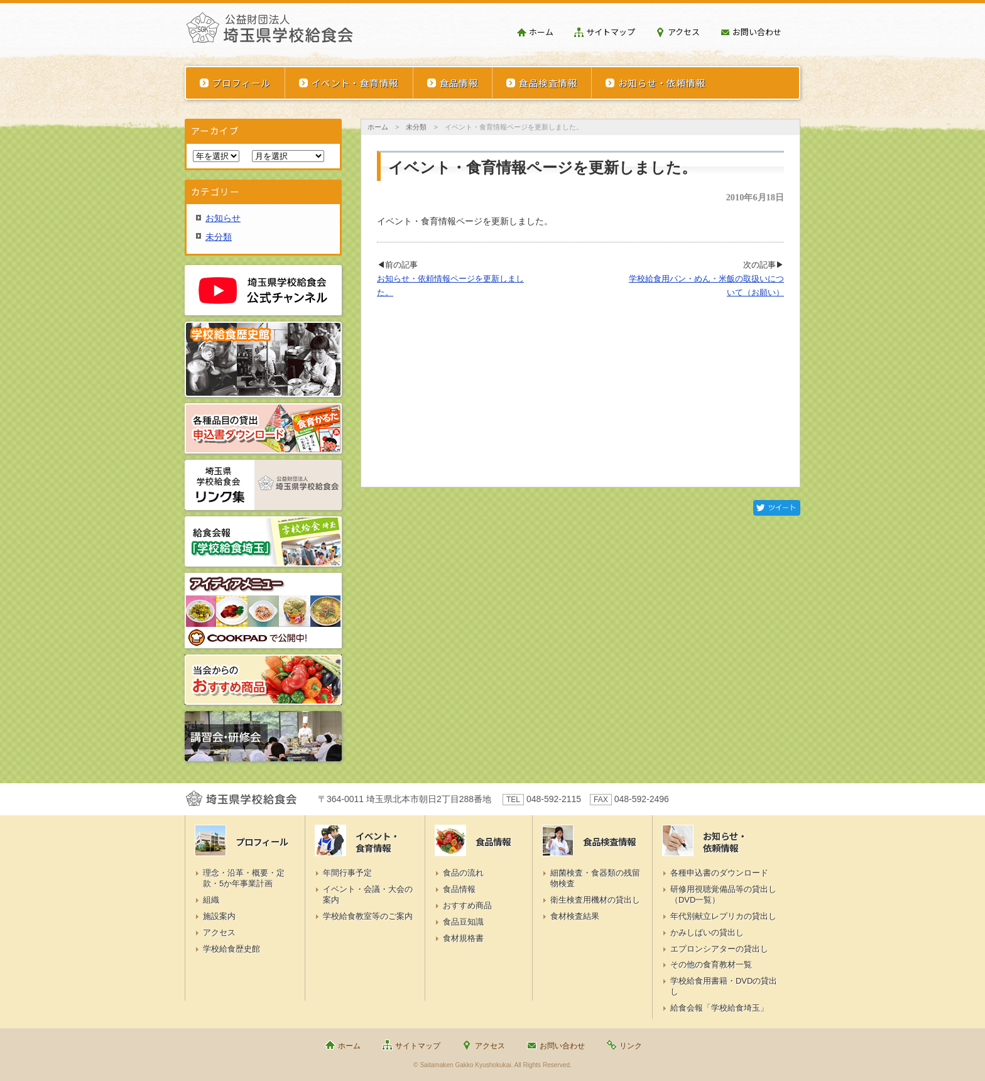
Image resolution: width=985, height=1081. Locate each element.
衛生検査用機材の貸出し (595, 899)
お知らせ (223, 218)
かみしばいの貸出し (707, 932)
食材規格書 (463, 938)
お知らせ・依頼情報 (661, 82)
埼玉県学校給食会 (269, 33)
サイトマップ (610, 32)
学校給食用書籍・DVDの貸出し (723, 986)
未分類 (416, 127)
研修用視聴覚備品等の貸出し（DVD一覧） (723, 894)
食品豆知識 (463, 921)
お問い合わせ (756, 32)
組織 (211, 899)
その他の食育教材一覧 (711, 964)
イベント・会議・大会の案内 (368, 894)
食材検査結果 (574, 916)
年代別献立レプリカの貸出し (723, 916)
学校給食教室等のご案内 (368, 916)
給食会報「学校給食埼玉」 (719, 1008)
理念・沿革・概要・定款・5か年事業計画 (244, 878)
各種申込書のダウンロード (719, 872)
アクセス (684, 32)
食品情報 (459, 82)
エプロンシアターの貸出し (719, 948)
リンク (630, 1045)
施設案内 (219, 916)
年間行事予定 (347, 872)
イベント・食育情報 (355, 82)
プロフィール (241, 82)
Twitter (776, 508)
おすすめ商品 (467, 905)
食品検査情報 (548, 82)
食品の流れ (463, 872)
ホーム (541, 32)
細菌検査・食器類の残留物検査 (595, 878)
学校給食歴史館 (231, 948)
